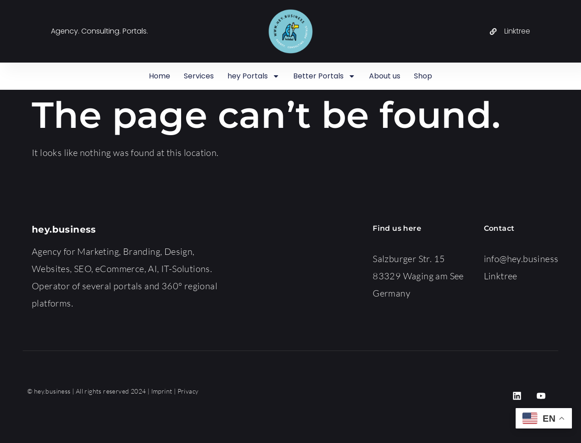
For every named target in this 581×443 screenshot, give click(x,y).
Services (199, 76)
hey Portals (253, 76)
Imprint (161, 391)
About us (384, 76)
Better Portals (324, 76)
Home (159, 76)
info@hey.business (521, 258)
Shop (423, 76)
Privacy (188, 391)
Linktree (500, 276)
